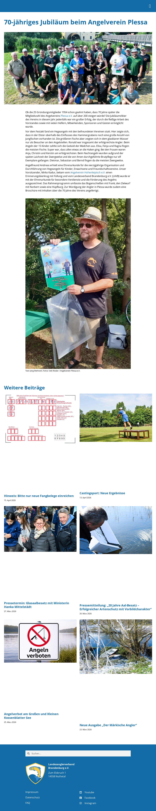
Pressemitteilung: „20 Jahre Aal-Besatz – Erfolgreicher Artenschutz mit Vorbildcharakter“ (116, 607)
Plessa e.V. (67, 115)
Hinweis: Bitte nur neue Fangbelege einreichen (39, 496)
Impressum (31, 792)
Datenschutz (32, 797)
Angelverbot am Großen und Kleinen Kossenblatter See (31, 716)
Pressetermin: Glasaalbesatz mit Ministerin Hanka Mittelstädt (36, 605)
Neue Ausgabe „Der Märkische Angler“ (108, 725)
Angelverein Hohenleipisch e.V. (87, 172)
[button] (150, 6)
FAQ (27, 802)
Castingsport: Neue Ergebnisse (102, 493)
